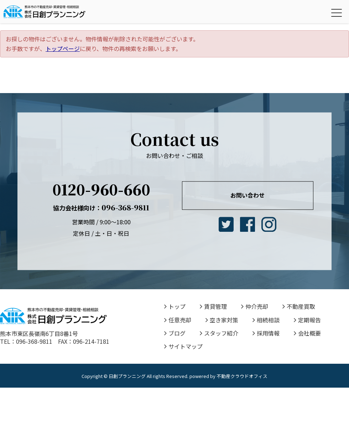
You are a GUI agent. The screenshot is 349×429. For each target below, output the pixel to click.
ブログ (175, 333)
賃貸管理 (213, 306)
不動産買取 (298, 306)
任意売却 (177, 320)
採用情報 (266, 333)
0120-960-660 (101, 189)
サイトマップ (183, 346)
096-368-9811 (101, 207)
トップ (175, 306)
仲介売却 (254, 306)
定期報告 (307, 320)
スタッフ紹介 (219, 333)
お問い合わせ (247, 195)
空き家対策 (221, 320)
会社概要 (307, 333)
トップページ (63, 48)
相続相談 (266, 320)
